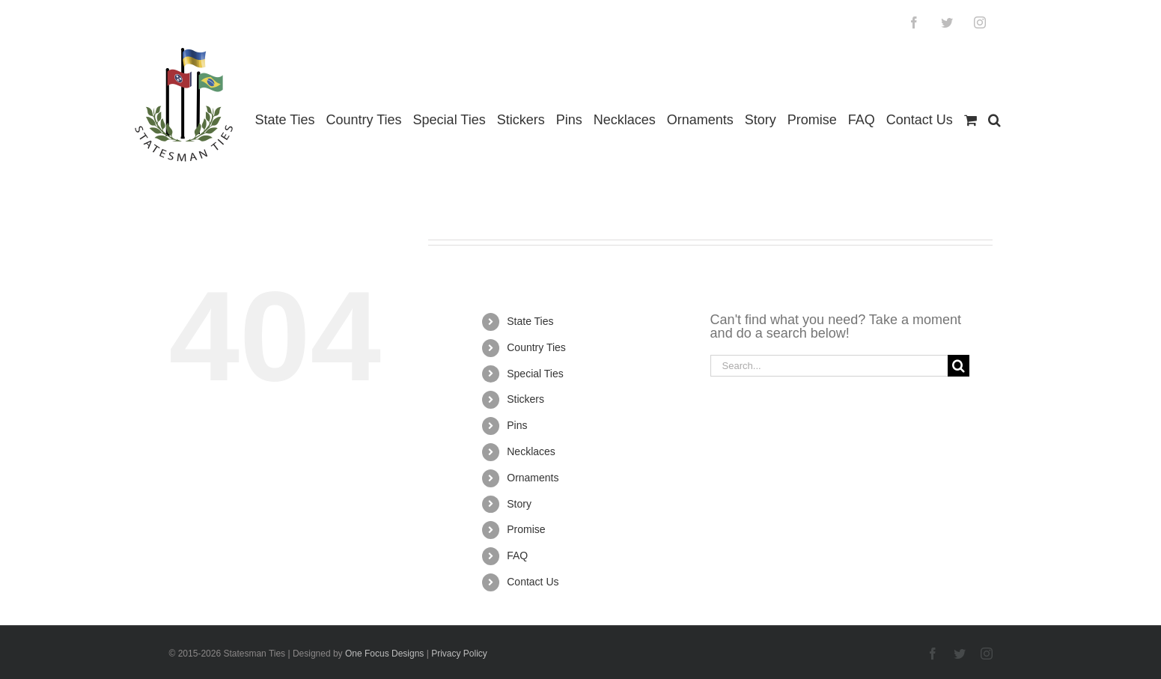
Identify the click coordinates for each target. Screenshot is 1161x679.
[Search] (958, 366)
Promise (526, 529)
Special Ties (535, 374)
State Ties (530, 321)
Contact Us (532, 582)
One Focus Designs (384, 653)
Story (519, 504)
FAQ (517, 555)
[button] (994, 120)
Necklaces (531, 451)
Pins (517, 425)
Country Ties (536, 347)
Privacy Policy (459, 653)
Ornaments (532, 478)
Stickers (525, 399)
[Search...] (829, 366)
